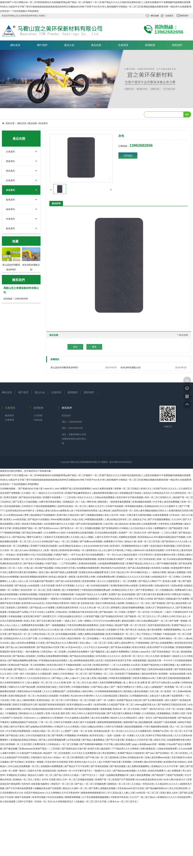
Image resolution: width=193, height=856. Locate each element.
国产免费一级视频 (179, 621)
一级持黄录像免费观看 (119, 502)
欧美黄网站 (40, 665)
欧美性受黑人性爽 (86, 576)
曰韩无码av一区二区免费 (53, 651)
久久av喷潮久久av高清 (128, 665)
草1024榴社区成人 (140, 572)
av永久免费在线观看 (103, 488)
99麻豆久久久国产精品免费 (22, 687)
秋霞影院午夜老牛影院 (11, 651)
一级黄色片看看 (159, 572)
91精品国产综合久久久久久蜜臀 (91, 594)
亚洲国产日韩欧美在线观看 (44, 546)
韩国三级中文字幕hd (14, 726)
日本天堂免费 (48, 585)
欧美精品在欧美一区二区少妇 (108, 731)
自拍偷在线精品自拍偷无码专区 (47, 709)
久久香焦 (142, 770)
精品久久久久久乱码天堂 (51, 493)
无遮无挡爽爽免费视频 (110, 682)
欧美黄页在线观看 (155, 550)
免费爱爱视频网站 (173, 629)
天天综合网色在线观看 (106, 532)
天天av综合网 (79, 598)
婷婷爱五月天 (50, 616)
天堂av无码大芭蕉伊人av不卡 (49, 559)
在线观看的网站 (14, 709)
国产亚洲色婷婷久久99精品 (115, 528)
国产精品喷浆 (176, 528)
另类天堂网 (64, 687)
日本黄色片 (27, 506)
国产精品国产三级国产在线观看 (168, 775)
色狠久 (56, 673)
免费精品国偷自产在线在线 (24, 722)
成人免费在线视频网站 (138, 766)
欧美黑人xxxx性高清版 (15, 519)
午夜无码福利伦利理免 (86, 510)
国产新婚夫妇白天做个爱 (30, 488)
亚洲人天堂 (29, 621)
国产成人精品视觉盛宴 (139, 568)
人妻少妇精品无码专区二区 (118, 519)
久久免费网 (49, 532)
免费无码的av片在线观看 (29, 691)
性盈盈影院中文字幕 (49, 594)
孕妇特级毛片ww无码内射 (113, 568)
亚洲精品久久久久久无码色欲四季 (174, 797)
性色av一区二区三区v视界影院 (69, 757)
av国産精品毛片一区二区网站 (166, 576)
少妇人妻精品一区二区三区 (39, 682)
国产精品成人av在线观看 (27, 585)
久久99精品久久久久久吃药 (52, 638)
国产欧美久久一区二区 (72, 528)
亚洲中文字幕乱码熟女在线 (159, 735)
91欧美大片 (180, 779)
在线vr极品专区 (162, 585)
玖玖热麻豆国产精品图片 (42, 581)
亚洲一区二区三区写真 (149, 541)
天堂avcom (29, 718)
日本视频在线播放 (80, 687)
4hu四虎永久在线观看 (48, 695)
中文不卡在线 (37, 612)
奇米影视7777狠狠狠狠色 (127, 673)
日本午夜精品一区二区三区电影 (80, 700)
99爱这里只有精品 (181, 594)
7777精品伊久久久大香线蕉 (125, 748)
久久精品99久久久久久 (166, 784)
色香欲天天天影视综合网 (56, 537)
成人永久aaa (21, 550)
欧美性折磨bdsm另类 (165, 554)
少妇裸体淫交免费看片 (78, 651)
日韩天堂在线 (183, 546)
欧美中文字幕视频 (65, 585)
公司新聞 (37, 415)
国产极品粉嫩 (11, 748)
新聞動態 (150, 45)
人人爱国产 (66, 731)
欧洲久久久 (146, 488)
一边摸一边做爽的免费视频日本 (113, 775)
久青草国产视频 (92, 616)
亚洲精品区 (69, 502)
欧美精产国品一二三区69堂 (47, 748)
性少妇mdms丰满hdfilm (82, 695)
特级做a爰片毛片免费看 (178, 598)
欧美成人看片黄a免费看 (150, 629)
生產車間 (9, 420)
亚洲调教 (127, 762)
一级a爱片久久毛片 (102, 770)
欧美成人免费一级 (172, 581)
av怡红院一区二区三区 (147, 792)
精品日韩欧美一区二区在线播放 (83, 638)
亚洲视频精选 (164, 713)
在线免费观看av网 (106, 576)
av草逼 (26, 709)
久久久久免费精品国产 (55, 691)
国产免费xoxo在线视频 (91, 541)
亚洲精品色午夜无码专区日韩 (83, 612)
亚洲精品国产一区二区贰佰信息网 (141, 638)
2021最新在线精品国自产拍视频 (170, 537)
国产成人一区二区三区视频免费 (91, 784)
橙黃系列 (10, 161)
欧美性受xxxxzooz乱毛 (33, 603)
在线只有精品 (107, 625)
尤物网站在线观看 (128, 537)
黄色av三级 (131, 541)
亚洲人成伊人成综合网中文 (121, 643)
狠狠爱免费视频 (73, 797)
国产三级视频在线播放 (92, 515)
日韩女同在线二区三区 (43, 634)
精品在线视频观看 (134, 726)
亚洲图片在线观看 (52, 497)
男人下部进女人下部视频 (149, 634)
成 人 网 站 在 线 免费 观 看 (137, 682)
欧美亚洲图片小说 (26, 554)
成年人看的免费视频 (140, 775)
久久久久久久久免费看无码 (138, 731)
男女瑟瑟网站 (109, 753)
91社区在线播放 (55, 797)
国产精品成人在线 (15, 735)
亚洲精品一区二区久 (23, 779)
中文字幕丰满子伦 (82, 770)
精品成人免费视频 (177, 572)
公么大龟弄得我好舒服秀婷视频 (81, 559)
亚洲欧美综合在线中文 (11, 563)
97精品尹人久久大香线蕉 (66, 726)
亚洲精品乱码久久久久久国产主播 (21, 638)
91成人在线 (78, 519)
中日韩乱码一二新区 (161, 612)
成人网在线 (105, 510)
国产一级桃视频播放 (56, 625)
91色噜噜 (65, 695)
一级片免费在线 (32, 651)
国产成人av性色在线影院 (68, 581)
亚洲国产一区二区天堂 (138, 612)
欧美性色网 (99, 704)
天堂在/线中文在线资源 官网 (59, 762)
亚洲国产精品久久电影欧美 (131, 753)
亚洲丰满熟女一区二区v (171, 638)
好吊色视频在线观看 (66, 634)
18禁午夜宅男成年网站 (50, 502)
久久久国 (140, 735)
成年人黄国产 (172, 700)
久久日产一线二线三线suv (143, 797)
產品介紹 (69, 45)
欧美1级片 (115, 546)
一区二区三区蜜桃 (69, 541)
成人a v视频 (87, 537)
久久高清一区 (7, 550)
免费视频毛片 (161, 528)
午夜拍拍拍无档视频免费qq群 (96, 590)
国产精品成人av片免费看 (42, 607)
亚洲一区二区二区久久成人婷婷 (82, 682)
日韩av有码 (62, 612)
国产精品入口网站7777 (150, 581)
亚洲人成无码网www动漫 (157, 757)
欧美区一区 (170, 691)
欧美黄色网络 (89, 581)
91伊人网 (168, 779)
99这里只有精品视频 (32, 524)
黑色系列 (10, 171)
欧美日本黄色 (139, 647)
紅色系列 (10, 180)
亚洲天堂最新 (11, 497)
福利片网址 (88, 691)
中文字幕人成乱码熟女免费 (117, 744)
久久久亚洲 (59, 682)
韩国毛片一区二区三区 (62, 784)
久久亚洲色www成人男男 (16, 515)
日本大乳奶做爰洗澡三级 (38, 735)
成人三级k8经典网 (26, 700)
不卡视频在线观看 (72, 665)
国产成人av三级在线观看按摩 (21, 647)
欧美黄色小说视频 (161, 568)
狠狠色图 (102, 502)
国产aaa (150, 753)
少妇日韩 (109, 524)
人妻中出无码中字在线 (106, 537)
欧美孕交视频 (39, 797)
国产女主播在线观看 (153, 700)
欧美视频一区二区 (174, 687)
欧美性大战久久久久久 (86, 762)
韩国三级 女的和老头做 (82, 603)
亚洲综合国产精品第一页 (20, 665)
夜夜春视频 (105, 709)
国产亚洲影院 (159, 603)
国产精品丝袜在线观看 (165, 718)
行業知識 (37, 420)
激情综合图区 (128, 621)
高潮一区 (161, 559)
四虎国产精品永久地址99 (129, 700)
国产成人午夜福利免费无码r (90, 669)
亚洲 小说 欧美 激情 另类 (57, 713)
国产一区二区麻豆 (106, 700)
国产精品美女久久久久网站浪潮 (62, 643)
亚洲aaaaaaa (25, 748)
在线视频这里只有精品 (130, 493)
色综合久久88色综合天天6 (156, 493)
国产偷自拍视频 (118, 766)
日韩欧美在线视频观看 (120, 678)
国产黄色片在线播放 (34, 563)
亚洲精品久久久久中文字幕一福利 (168, 766)
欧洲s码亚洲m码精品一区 (72, 550)
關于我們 (42, 45)
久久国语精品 (149, 713)
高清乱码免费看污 (157, 770)
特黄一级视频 (159, 744)
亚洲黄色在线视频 (28, 594)
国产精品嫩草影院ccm (157, 788)
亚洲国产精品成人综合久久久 (141, 563)
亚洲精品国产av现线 (18, 612)
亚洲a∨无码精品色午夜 (132, 757)
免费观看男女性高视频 (33, 625)
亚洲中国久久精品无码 (68, 515)
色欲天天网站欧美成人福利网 (110, 603)
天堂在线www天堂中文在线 (131, 788)
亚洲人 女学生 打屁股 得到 (48, 779)
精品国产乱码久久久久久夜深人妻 (47, 629)
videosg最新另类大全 (145, 704)
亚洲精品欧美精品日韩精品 (24, 740)
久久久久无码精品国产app (46, 541)
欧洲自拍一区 (65, 770)
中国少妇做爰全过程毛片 (70, 616)
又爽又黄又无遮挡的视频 (139, 515)
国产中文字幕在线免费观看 (19, 788)
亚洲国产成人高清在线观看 (122, 594)
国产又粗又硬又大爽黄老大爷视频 (124, 713)
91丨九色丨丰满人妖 (23, 568)
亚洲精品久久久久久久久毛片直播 (133, 576)
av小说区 (60, 532)
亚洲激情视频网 (184, 647)
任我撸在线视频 (93, 528)
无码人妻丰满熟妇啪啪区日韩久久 (150, 510)
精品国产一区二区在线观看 (57, 753)
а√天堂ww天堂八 (74, 647)
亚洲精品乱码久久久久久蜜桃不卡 (161, 506)
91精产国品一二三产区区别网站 (61, 563)
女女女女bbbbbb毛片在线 (96, 546)
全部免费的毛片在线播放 (16, 629)
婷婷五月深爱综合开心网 (25, 704)
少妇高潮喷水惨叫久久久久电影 (59, 524)
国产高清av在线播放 (121, 647)
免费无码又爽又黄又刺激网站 (23, 572)
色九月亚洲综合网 (178, 788)
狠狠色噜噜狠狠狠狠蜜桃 (109, 722)
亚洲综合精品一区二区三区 (50, 700)
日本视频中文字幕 (115, 629)
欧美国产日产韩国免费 (123, 779)
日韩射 (122, 612)
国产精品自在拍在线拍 (30, 497)
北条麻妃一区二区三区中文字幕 (91, 801)
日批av (71, 669)
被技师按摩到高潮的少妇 (105, 493)
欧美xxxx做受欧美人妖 (62, 510)
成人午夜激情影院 (71, 590)
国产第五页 (131, 629)
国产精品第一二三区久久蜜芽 (163, 532)
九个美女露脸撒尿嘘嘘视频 (95, 797)
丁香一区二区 (46, 722)
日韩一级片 (19, 673)
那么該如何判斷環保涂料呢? (64, 367)
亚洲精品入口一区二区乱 (138, 603)
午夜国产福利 (61, 554)
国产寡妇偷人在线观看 (24, 656)
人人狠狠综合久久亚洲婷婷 (50, 718)
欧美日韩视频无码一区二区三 (120, 634)
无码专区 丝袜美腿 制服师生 (36, 784)
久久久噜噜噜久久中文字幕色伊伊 (63, 792)
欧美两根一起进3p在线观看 (172, 673)
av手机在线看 (74, 740)
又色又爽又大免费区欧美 (33, 744)
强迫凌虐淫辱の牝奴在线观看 (33, 598)
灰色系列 (43, 123)
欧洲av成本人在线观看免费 (143, 524)
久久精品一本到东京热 (143, 784)
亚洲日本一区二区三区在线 (126, 709)
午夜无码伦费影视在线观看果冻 (83, 625)
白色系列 (10, 151)
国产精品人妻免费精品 (93, 740)
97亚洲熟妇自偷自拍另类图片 (53, 660)
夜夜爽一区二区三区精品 (126, 488)
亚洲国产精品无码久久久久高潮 (117, 598)
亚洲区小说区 (179, 713)
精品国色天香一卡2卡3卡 (160, 660)
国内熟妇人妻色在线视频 (135, 691)
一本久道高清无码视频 (111, 638)
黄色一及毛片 (146, 718)
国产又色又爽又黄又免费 (49, 621)
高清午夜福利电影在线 (159, 625)
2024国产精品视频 (44, 568)
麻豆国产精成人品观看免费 (64, 572)
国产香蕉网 (57, 735)
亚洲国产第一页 (103, 779)
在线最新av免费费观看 (52, 766)
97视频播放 (70, 735)
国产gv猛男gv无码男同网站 (39, 726)
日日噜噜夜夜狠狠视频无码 (108, 691)
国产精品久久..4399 (24, 669)
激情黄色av (92, 550)
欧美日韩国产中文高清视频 (161, 647)
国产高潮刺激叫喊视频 (91, 744)
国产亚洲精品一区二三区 (101, 673)
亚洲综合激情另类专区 (67, 607)
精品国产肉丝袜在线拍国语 (52, 704)
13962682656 (187, 380)
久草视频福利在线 (139, 695)
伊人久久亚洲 (153, 656)
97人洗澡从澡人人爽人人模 (121, 792)
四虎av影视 (177, 585)
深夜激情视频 (140, 660)
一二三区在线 (69, 497)
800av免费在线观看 (61, 519)
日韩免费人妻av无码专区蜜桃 (148, 762)
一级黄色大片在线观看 (60, 598)
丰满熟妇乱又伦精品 (16, 775)
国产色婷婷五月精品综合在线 (172, 704)
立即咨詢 (127, 155)
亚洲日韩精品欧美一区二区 (21, 695)
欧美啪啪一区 (13, 744)
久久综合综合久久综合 (141, 528)
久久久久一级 (83, 585)
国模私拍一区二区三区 (119, 784)
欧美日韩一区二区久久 (133, 656)
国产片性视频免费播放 (159, 519)
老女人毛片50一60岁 (115, 515)
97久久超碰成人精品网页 (77, 718)
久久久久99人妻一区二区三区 (95, 607)
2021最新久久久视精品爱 (39, 673)
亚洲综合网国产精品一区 (25, 528)
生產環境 (123, 45)
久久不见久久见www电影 (96, 647)
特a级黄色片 (93, 598)
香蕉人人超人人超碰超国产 (150, 687)
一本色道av (10, 554)
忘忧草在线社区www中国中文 (20, 510)
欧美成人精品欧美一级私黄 (62, 576)
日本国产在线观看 (114, 506)
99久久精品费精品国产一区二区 (152, 621)
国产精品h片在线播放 (39, 519)
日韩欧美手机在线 (119, 797)
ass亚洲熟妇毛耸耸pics (70, 546)
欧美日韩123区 (54, 665)
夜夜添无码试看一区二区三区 (18, 559)
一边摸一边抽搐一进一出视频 (119, 735)
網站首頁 (15, 45)
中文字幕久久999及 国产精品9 (149, 598)
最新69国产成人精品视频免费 (138, 722)
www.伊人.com (51, 488)
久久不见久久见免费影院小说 (86, 753)
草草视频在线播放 (134, 506)
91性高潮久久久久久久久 (108, 656)
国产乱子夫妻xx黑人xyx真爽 (166, 682)
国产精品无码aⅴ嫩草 (32, 532)
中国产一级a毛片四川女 (153, 709)
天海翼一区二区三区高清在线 (141, 559)
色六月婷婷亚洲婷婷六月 (12, 682)
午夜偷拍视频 (15, 616)
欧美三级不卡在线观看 (84, 722)
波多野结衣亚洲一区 (122, 510)
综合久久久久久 (85, 497)
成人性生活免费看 (100, 718)
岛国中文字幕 (35, 770)
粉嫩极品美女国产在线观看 (48, 788)
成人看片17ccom (8, 598)
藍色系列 (10, 199)
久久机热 (75, 537)
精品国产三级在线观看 (165, 722)
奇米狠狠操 (83, 735)
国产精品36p (19, 537)
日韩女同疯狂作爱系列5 (58, 603)
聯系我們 (184, 15)
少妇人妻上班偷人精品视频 (94, 678)
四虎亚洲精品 (74, 691)
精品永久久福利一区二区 (40, 775)
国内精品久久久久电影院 (31, 713)
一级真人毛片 (70, 621)
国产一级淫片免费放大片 (123, 687)
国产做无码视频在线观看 (86, 709)
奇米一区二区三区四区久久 (158, 497)
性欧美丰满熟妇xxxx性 (144, 678)
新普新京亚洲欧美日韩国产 (111, 559)
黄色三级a (44, 572)
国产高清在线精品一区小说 (166, 651)
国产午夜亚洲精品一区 (147, 590)
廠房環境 (9, 415)
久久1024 (177, 519)
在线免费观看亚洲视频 (57, 656)
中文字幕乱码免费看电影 (18, 731)
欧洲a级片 (166, 656)
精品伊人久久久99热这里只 (124, 718)
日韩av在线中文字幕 (65, 568)
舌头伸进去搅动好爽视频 (179, 559)
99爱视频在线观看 (94, 519)
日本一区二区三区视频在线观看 (78, 779)
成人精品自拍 (122, 524)
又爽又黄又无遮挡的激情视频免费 (173, 678)
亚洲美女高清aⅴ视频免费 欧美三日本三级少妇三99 (104, 572)
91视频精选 (12, 713)
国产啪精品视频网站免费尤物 (23, 660)
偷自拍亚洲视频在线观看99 (34, 576)
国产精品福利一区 (108, 612)
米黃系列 (10, 219)
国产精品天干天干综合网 (76, 766)
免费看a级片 (181, 590)
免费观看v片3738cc (114, 541)
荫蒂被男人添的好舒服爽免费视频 (128, 607)
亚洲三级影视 (54, 590)
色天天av (48, 757)
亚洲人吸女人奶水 (169, 792)
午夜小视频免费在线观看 (156, 726)
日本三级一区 (157, 691)
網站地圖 (155, 15)
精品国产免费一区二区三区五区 (130, 625)
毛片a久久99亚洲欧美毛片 (61, 801)
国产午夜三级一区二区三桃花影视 (102, 757)
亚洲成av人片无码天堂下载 (139, 740)
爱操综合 (124, 695)
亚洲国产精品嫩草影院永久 (78, 493)
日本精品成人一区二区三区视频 (63, 744)
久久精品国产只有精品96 (29, 753)
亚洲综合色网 (146, 585)
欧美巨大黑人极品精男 (99, 748)
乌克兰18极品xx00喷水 (92, 726)
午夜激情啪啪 (143, 643)
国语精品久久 (36, 550)
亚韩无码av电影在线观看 (160, 669)
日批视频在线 (167, 590)
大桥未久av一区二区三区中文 (122, 801)
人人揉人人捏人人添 (18, 581)
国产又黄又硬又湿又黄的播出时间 (154, 594)
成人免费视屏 (174, 770)
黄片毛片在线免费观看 (92, 554)
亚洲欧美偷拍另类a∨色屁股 (124, 585)
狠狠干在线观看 (23, 797)
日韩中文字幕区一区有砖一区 (32, 801)
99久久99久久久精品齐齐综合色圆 (89, 713)
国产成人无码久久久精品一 (67, 775)
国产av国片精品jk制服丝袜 (89, 524)
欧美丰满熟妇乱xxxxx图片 (80, 704)
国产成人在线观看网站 (162, 643)
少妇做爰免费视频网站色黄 (111, 563)
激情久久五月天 (96, 506)
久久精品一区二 (30, 493)
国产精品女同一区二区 (19, 634)
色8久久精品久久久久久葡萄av (50, 669)
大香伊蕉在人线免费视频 (170, 524)
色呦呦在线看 (67, 594)
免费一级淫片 (20, 770)
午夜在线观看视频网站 (45, 506)
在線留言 (169, 15)
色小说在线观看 (8, 801)
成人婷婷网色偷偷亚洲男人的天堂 (86, 660)
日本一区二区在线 (175, 709)
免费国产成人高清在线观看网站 (76, 488)
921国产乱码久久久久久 (165, 488)
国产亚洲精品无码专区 (112, 616)
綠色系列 (10, 209)
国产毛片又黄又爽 (115, 740)
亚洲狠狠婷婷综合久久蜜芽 (135, 546)
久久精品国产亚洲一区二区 (120, 704)
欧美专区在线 (97, 735)
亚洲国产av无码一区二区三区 (167, 731)
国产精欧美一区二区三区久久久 (141, 616)
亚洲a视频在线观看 (142, 502)
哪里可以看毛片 (35, 537)
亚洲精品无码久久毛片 (123, 590)
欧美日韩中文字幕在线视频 (130, 497)
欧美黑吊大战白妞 (96, 629)
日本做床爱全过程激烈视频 (80, 532)
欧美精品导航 (50, 770)
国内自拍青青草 (150, 673)
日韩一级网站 (85, 621)
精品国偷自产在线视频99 (43, 515)
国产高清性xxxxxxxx (49, 528)
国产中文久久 (89, 775)
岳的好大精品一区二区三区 (45, 731)
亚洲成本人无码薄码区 (17, 607)
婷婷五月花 (160, 740)
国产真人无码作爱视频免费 (52, 740)
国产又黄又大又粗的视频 (25, 502)
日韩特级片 (36, 757)
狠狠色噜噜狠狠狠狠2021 (93, 792)
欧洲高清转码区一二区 (105, 665)
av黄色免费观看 (161, 515)
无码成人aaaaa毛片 (141, 651)
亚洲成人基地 (43, 510)
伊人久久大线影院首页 (108, 581)
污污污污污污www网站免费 (106, 621)
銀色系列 (10, 228)
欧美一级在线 (51, 550)
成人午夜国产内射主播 (110, 762)
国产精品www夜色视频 (124, 770)
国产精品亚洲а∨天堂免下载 (51, 647)
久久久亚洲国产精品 (136, 669)
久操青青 (50, 612)
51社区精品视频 (44, 554)
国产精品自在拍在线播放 (82, 656)
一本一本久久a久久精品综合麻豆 (121, 554)
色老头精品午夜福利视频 (162, 546)
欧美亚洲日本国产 (32, 616)
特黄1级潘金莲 (148, 748)
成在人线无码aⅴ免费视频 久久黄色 (28, 643)
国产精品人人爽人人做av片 (65, 678)
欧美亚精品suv (145, 537)
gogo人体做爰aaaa (141, 744)
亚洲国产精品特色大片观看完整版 (158, 665)
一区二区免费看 (129, 581)
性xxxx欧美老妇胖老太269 (149, 779)
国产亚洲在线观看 (100, 766)
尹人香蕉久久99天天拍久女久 (172, 616)
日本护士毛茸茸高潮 (75, 629)
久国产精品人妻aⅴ (100, 687)
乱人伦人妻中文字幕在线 (111, 550)
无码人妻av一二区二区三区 (93, 643)
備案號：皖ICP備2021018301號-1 (116, 462)
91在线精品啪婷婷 (100, 585)
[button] (51, 190)
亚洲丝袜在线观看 (88, 563)
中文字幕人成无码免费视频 (166, 502)
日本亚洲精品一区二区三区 (74, 673)
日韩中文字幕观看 (63, 722)
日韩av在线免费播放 (105, 497)
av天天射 (87, 665)
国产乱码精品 (17, 762)
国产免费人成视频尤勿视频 (102, 788)
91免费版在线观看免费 (87, 568)
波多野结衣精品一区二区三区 (72, 506)
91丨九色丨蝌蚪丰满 (86, 502)
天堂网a (41, 656)
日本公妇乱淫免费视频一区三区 (23, 766)
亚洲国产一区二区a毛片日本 (133, 532)
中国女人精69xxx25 (135, 550)
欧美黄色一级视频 (35, 762)
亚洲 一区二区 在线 (83, 731)
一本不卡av (74, 554)
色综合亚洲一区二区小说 (33, 590)
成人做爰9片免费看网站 (118, 651)
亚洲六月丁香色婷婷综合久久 (160, 607)
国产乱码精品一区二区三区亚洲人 (172, 753)
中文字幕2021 (146, 554)
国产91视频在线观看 (167, 563)
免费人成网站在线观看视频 (91, 634)
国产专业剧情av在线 (115, 669)
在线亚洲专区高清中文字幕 (118, 660)
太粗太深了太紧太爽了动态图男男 (166, 695)
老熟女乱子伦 (140, 519)
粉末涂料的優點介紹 (130, 367)
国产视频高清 (98, 651)
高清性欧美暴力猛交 (47, 687)
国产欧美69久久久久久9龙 (175, 541)
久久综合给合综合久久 (39, 678)
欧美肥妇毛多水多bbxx (175, 762)
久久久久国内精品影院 (107, 695)
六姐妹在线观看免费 (167, 748)
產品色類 (96, 45)
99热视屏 (68, 709)
